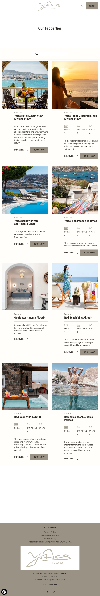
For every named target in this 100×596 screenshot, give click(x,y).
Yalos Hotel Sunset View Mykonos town (28, 117)
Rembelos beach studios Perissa (78, 418)
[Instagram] (54, 592)
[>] (4, 6)
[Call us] (81, 6)
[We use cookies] (4, 592)
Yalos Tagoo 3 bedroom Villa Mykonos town (81, 117)
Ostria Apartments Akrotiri (29, 317)
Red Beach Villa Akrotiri (78, 317)
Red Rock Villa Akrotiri (27, 417)
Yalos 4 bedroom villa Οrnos (80, 221)
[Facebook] (48, 592)
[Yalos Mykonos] (50, 5)
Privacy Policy (50, 532)
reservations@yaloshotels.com (51, 579)
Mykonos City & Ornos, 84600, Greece (50, 573)
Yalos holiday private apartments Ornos (26, 222)
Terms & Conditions (50, 535)
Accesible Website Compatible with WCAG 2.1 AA (50, 541)
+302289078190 (51, 576)
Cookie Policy (50, 538)
